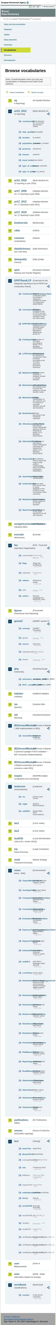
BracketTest (27, 1154)
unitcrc (25, 596)
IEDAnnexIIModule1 (23, 725)
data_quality (27, 132)
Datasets (8, 29)
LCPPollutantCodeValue (27, 354)
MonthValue (27, 413)
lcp (16, 849)
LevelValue (27, 973)
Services (7, 55)
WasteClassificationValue (27, 499)
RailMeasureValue (27, 1052)
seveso (18, 1130)
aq (15, 100)
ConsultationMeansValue (27, 909)
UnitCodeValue (27, 484)
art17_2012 (20, 201)
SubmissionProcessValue (27, 1098)
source (25, 644)
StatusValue (27, 1090)
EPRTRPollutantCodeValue (27, 324)
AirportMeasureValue (27, 880)
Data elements (10, 40)
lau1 (16, 823)
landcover (20, 786)
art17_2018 (20, 212)
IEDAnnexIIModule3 (23, 748)
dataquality (20, 259)
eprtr (17, 270)
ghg (16, 669)
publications (21, 1120)
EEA (15, 2)
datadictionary (22, 248)
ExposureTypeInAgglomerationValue (27, 930)
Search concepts (37, 92)
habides (18, 693)
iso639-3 (26, 962)
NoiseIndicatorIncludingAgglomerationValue (27, 981)
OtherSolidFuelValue (27, 441)
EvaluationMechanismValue (27, 918)
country (25, 1295)
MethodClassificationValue (27, 385)
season (25, 154)
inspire (18, 776)
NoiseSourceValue (27, 1033)
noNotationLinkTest (27, 1192)
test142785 (27, 1206)
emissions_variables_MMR (27, 679)
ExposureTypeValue (27, 941)
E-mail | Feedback (12, 1316)
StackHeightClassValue (27, 476)
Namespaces (10, 60)
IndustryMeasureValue (27, 950)
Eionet (15, 19)
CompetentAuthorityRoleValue (27, 898)
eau (24, 1167)
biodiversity (21, 223)
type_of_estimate (27, 166)
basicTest (26, 1148)
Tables (7, 34)
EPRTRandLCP (22, 280)
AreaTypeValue (27, 890)
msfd (17, 859)
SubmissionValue (27, 1107)
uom (16, 1263)
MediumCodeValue (27, 373)
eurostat (19, 534)
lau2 (16, 831)
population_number (27, 143)
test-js (25, 1198)
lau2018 (18, 838)
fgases (18, 610)
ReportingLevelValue (27, 1061)
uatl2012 (26, 811)
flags (24, 563)
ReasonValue (27, 459)
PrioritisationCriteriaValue (27, 1043)
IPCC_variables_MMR (27, 685)
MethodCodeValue (27, 397)
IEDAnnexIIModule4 (23, 762)
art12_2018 (20, 180)
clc (23, 797)
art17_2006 (20, 191)
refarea (25, 580)
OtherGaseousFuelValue (27, 424)
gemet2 (18, 621)
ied (16, 715)
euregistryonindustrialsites (23, 524)
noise (17, 870)
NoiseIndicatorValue (27, 1005)
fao (16, 545)
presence (26, 149)
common (19, 238)
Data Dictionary (24, 19)
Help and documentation (15, 24)
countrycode (27, 121)
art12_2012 (20, 111)
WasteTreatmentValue (27, 510)
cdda (17, 230)
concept (26, 628)
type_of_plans (27, 171)
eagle (24, 804)
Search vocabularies (17, 92)
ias (15, 704)
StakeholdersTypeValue (27, 1080)
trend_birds (27, 160)
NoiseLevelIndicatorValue (27, 1014)
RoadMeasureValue (27, 1071)
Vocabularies (10, 50)
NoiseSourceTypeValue (27, 1024)
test (16, 1141)
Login (34, 6)
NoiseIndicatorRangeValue (27, 995)
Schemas (8, 45)
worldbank (20, 1284)
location (26, 137)
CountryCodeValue (27, 310)
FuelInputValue (27, 339)
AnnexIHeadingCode (27, 736)
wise (16, 1274)
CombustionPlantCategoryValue (27, 294)
